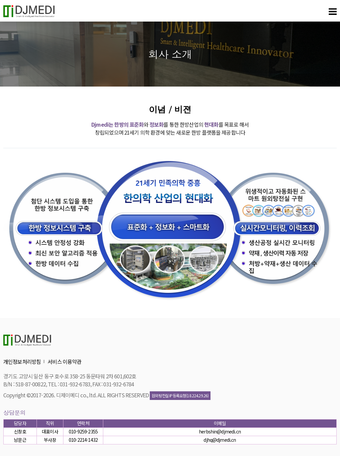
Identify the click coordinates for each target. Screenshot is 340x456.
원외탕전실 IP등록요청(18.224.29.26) (180, 395)
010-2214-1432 (83, 439)
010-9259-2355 (83, 431)
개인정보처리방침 (22, 361)
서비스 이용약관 (64, 361)
